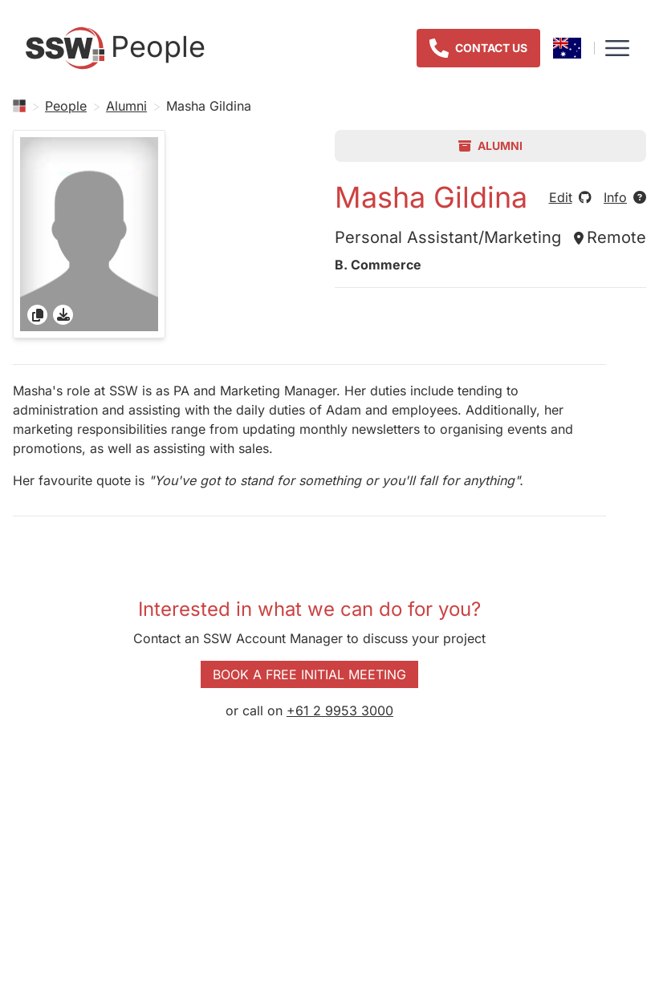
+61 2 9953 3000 (340, 710)
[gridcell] (89, 234)
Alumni (126, 106)
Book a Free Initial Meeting (309, 674)
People (66, 106)
